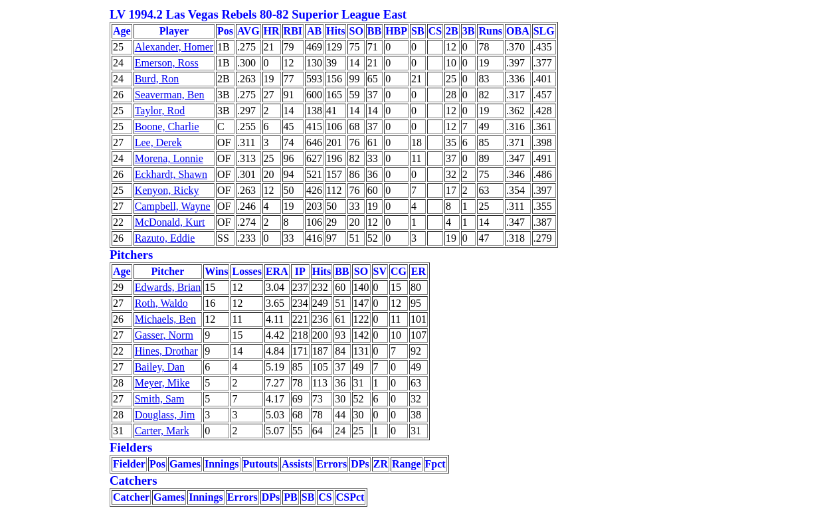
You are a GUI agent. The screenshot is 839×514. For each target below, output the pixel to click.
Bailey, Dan (160, 367)
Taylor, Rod (160, 110)
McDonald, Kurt (170, 222)
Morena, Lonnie (169, 158)
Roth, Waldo (161, 303)
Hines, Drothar (166, 351)
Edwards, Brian (168, 287)
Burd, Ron (157, 78)
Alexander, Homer (174, 46)
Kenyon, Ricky (167, 190)
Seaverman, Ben (170, 94)
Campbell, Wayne (173, 206)
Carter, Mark (162, 430)
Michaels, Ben (165, 319)
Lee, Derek (158, 142)
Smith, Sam (160, 398)
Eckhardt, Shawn (171, 174)
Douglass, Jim (165, 414)
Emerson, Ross (167, 62)
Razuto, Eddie (165, 238)
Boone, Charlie (167, 126)
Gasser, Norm (164, 335)
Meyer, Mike (162, 382)
